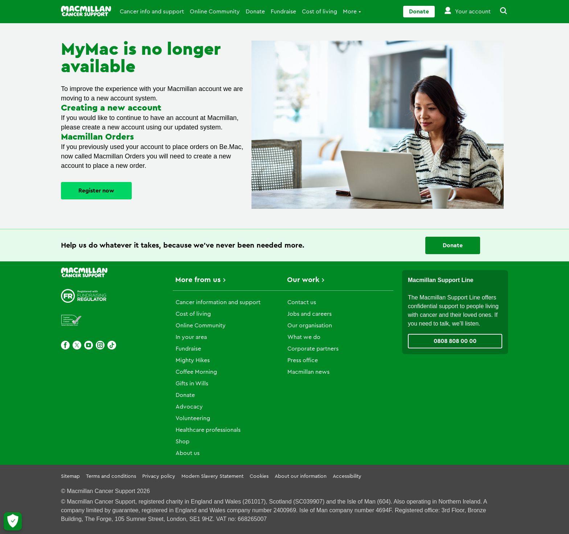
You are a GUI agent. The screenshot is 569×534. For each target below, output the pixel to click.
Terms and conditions (111, 476)
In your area (191, 337)
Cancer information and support (218, 302)
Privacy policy (158, 476)
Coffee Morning (196, 372)
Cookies (259, 476)
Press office (302, 360)
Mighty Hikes (193, 360)
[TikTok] (111, 345)
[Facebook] (65, 345)
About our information (301, 476)
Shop (182, 441)
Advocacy (189, 407)
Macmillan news (308, 372)
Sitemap (70, 476)
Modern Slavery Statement (212, 476)
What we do (303, 337)
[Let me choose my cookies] (13, 521)
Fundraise (283, 12)
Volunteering (193, 418)
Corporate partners (313, 349)
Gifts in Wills (192, 383)
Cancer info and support (152, 12)
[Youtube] (88, 345)
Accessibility (347, 476)
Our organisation (309, 325)
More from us (198, 279)
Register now (96, 191)
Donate (255, 12)
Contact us (301, 302)
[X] (77, 345)
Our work (303, 279)
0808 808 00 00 (455, 341)
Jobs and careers (309, 314)
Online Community (215, 12)
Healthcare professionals (208, 430)
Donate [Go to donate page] (419, 12)
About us (188, 453)
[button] (499, 11)
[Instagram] (100, 345)
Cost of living (319, 12)
